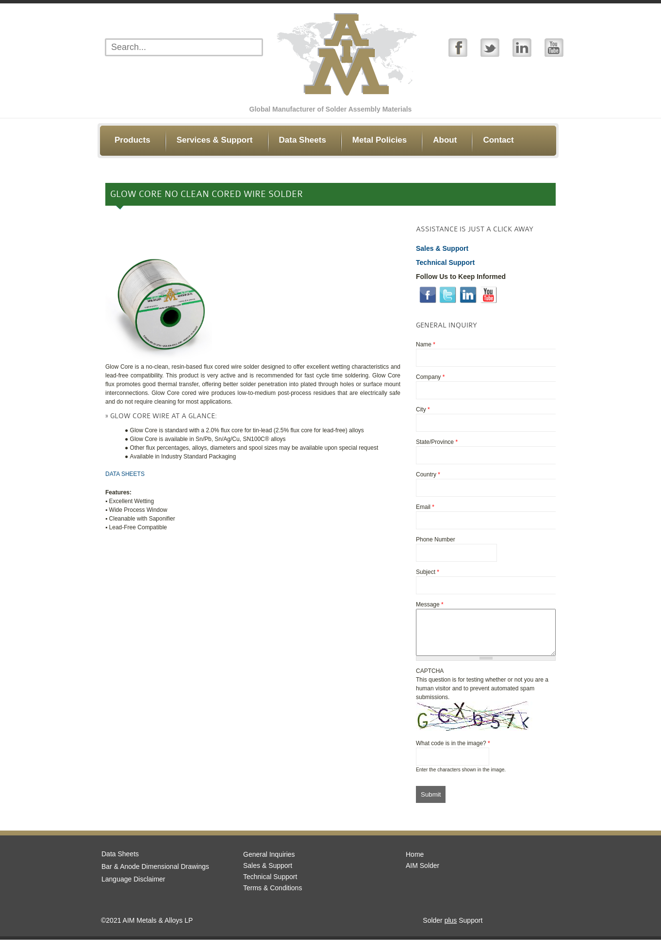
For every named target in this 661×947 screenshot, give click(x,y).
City (423, 409)
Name (425, 344)
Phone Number (435, 539)
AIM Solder (422, 873)
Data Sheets (302, 140)
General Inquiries (269, 861)
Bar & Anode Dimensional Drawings (155, 874)
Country (428, 474)
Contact (498, 140)
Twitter (489, 47)
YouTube (554, 47)
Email (425, 507)
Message (430, 604)
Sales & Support (267, 873)
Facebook (457, 47)
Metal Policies (379, 140)
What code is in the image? (453, 750)
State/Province (437, 442)
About (445, 140)
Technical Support (270, 884)
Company (430, 377)
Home (415, 861)
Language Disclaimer (133, 886)
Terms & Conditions (272, 895)
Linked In (521, 47)
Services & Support (215, 140)
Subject (427, 572)
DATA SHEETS (125, 474)
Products (132, 140)
